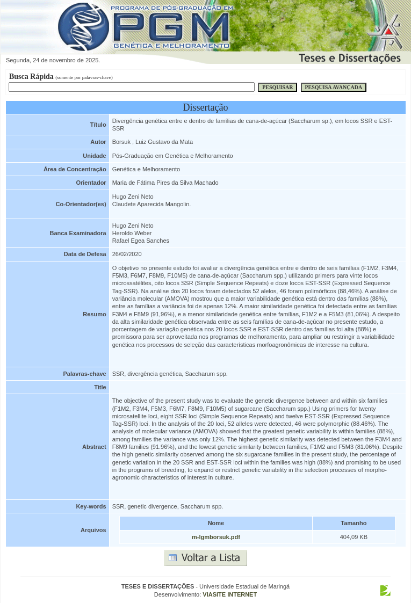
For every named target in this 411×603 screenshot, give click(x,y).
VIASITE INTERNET (230, 594)
